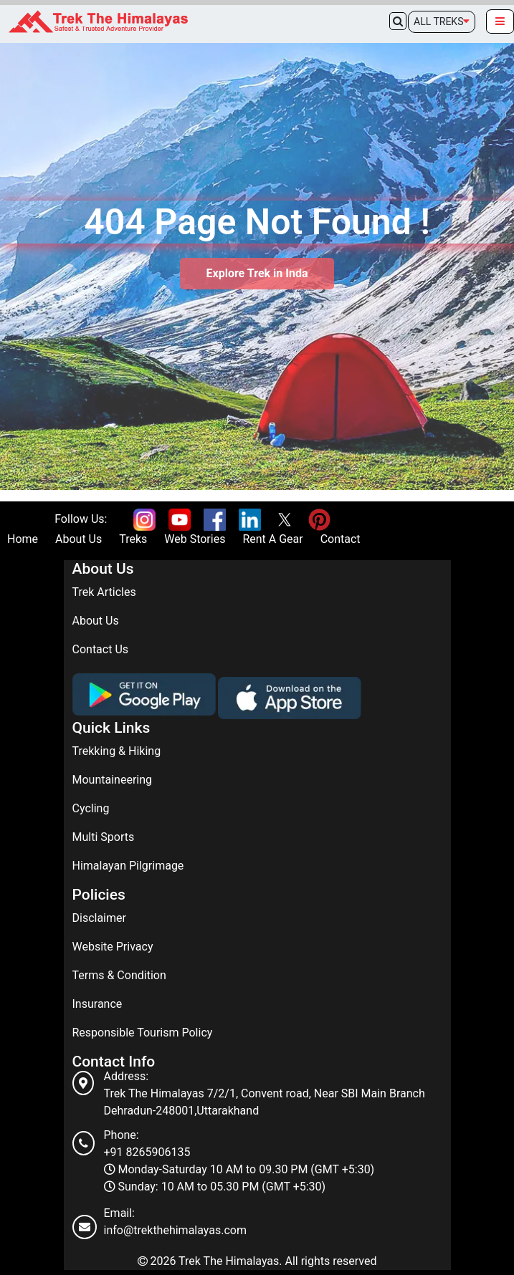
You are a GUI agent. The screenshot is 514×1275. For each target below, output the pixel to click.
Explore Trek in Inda (257, 273)
